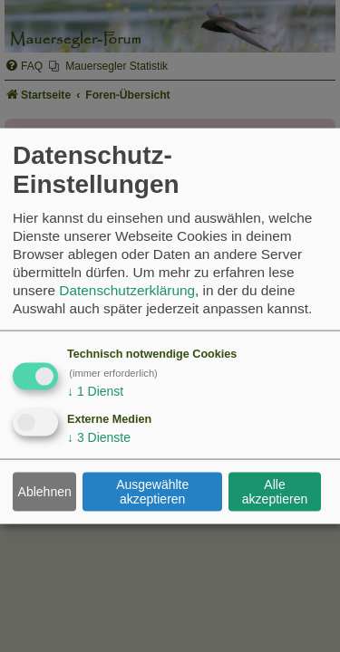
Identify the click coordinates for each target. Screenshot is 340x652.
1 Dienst (95, 390)
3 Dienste (99, 436)
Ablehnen (45, 491)
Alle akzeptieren (274, 491)
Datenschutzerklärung (127, 289)
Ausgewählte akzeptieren (152, 491)
